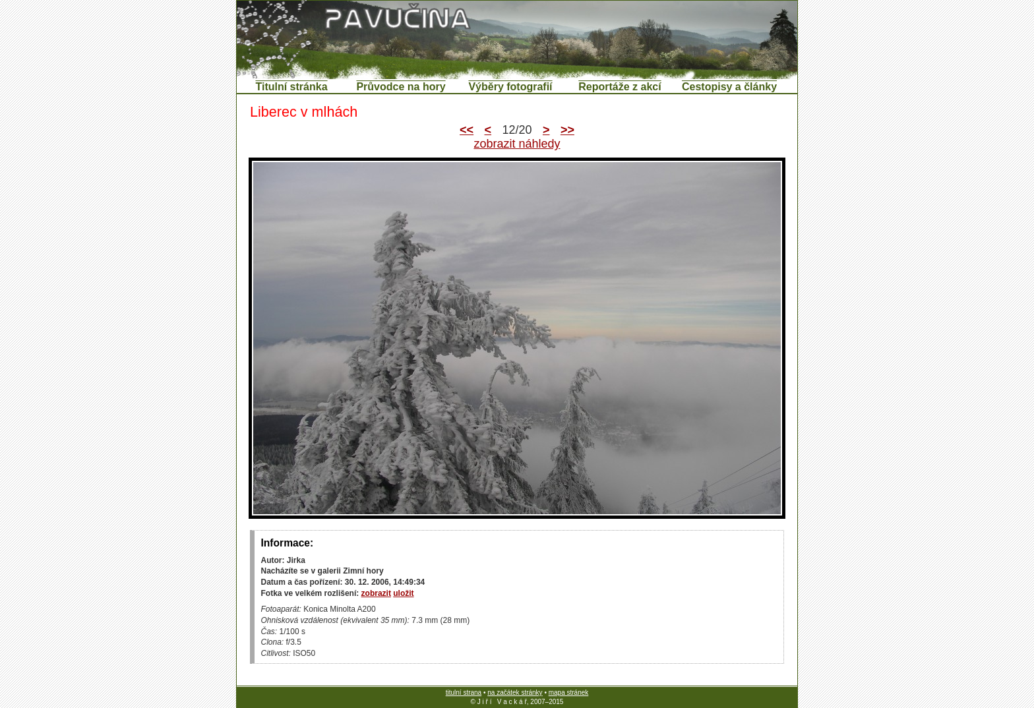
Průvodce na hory (400, 86)
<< (466, 129)
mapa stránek (569, 692)
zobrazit (376, 593)
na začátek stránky (514, 692)
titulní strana (463, 692)
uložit (403, 593)
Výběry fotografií (510, 86)
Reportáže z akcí (619, 86)
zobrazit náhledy (516, 143)
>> (567, 129)
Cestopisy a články (729, 86)
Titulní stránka (291, 86)
